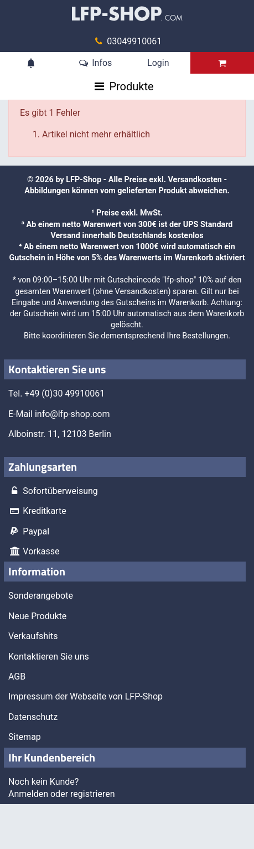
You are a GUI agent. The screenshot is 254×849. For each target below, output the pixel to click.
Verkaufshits (33, 636)
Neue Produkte (37, 616)
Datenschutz (33, 717)
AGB (16, 676)
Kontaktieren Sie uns (48, 656)
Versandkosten (195, 179)
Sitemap (24, 737)
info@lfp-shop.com (72, 414)
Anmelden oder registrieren (61, 794)
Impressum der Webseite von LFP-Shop (85, 696)
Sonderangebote (40, 595)
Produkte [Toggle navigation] (131, 86)
